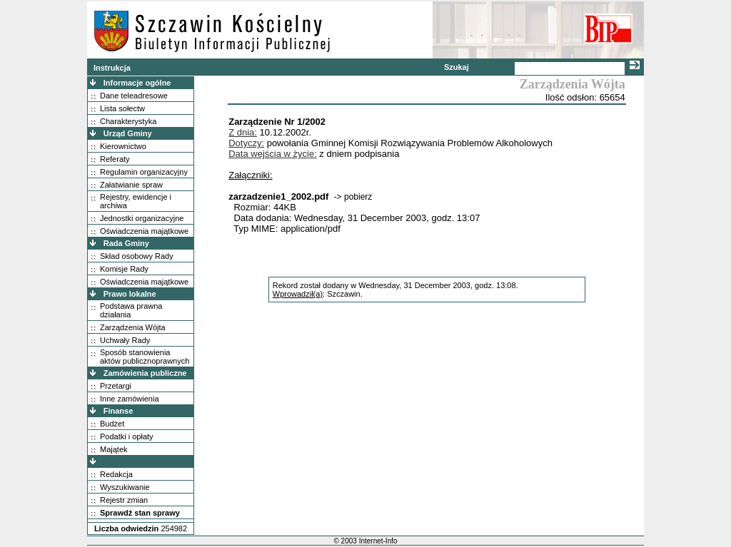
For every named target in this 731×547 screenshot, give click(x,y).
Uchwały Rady (125, 340)
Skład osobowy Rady (136, 256)
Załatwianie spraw (131, 184)
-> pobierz (353, 197)
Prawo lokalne (130, 294)
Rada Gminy (126, 243)
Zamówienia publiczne (145, 373)
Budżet (112, 423)
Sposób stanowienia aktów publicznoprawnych (144, 356)
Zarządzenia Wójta (133, 327)
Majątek (114, 449)
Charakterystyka (128, 121)
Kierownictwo (123, 146)
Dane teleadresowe (134, 95)
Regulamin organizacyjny (144, 172)
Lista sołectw (122, 108)
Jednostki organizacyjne (141, 218)
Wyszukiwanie (125, 487)
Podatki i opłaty (126, 436)
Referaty (115, 159)
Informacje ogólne (137, 82)
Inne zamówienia (129, 398)
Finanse (118, 411)
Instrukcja (112, 67)
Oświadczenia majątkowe (144, 231)
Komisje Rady (124, 269)
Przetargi (115, 386)
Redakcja (116, 474)
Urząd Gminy (128, 133)
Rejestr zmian (124, 500)
